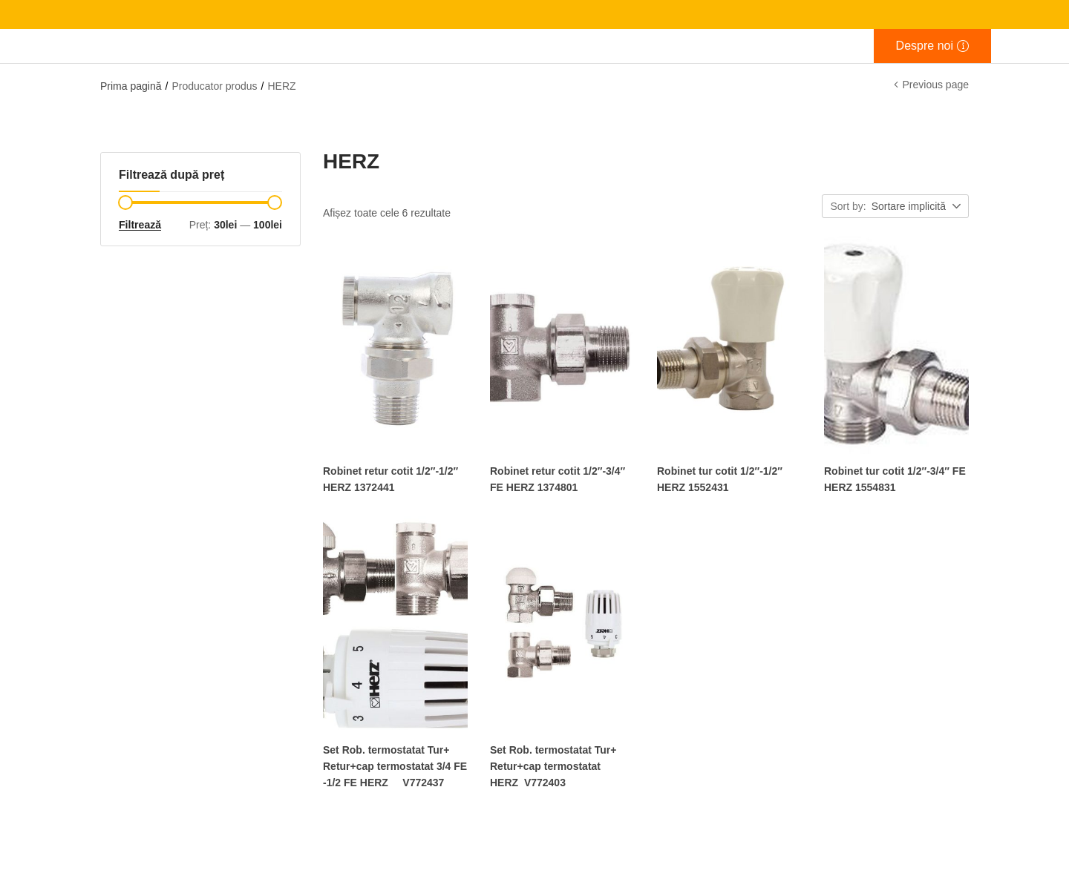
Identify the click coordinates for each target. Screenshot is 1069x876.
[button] (917, 207)
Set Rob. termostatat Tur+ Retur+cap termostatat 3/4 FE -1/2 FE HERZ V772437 (395, 765)
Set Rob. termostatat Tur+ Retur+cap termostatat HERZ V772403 (553, 765)
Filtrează (140, 225)
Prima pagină (131, 86)
